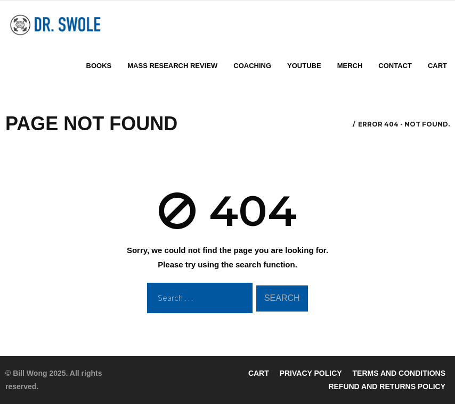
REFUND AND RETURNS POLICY (386, 386)
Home (340, 124)
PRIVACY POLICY (311, 373)
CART (258, 373)
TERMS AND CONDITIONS (399, 373)
